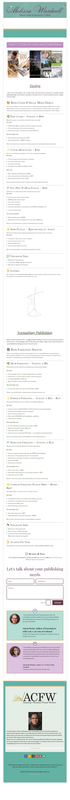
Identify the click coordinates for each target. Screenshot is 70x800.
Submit (58, 602)
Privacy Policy (35, 774)
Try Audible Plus (35, 748)
